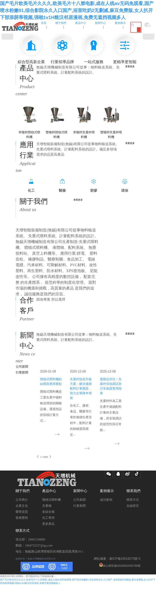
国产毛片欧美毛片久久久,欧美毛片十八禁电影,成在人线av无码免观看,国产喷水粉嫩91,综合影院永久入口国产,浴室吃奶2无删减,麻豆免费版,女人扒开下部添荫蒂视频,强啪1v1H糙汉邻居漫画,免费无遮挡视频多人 (77, 10)
